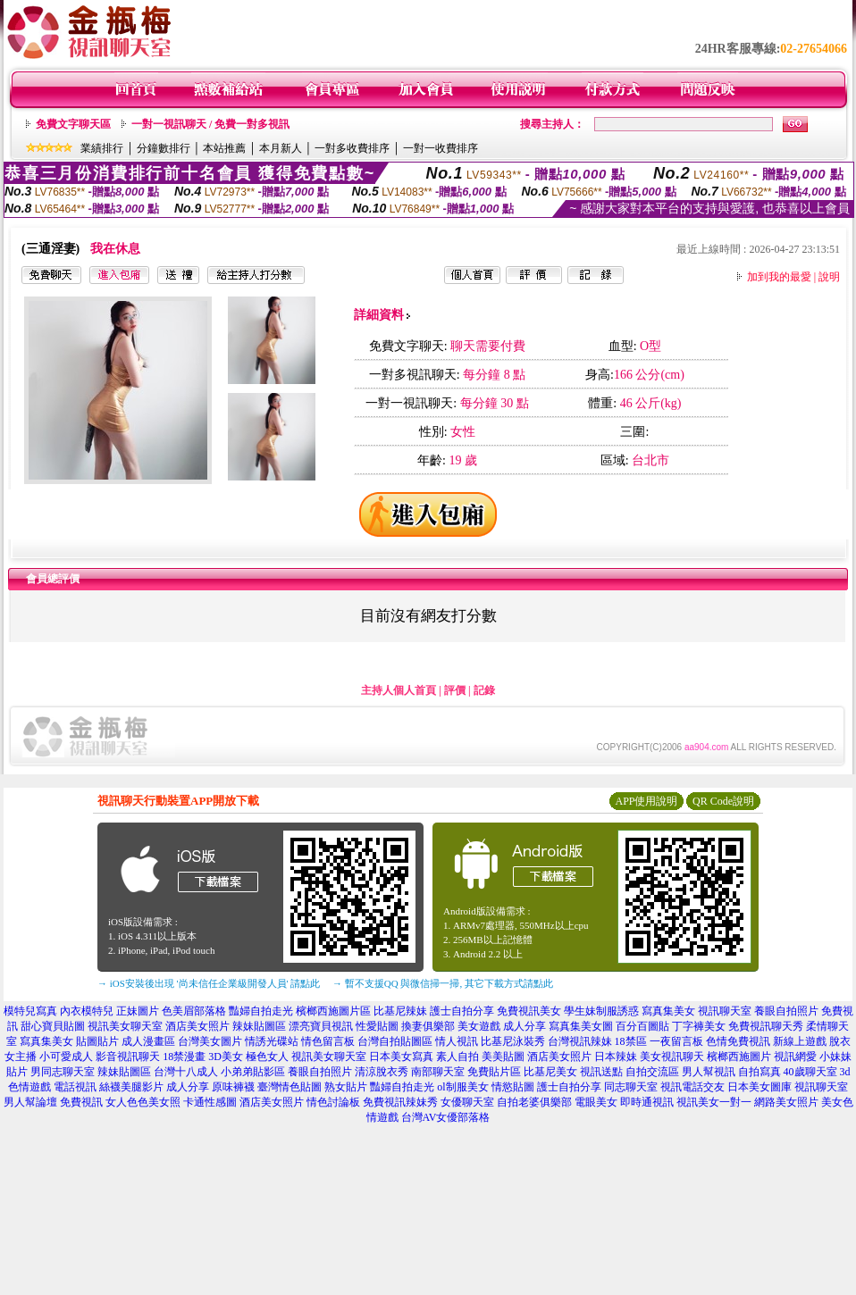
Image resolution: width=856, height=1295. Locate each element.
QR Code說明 (723, 801)
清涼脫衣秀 (381, 1071)
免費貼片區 (494, 1071)
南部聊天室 (438, 1071)
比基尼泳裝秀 (513, 1041)
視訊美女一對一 (713, 1102)
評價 (455, 690)
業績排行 (101, 148)
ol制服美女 (462, 1087)
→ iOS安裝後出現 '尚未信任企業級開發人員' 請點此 (208, 983)
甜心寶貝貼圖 (53, 1026)
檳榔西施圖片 (739, 1056)
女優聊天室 (467, 1102)
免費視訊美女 (529, 1011)
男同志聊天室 (62, 1071)
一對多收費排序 (352, 148)
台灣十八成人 (186, 1071)
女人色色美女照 (142, 1102)
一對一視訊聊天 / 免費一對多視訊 (210, 124)
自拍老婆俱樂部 (534, 1102)
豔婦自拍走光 (261, 1011)
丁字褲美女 (699, 1026)
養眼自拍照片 (786, 1011)
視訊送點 (601, 1071)
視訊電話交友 (692, 1087)
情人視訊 (456, 1041)
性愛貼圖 (377, 1026)
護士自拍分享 (462, 1011)
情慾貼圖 (512, 1087)
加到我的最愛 (779, 277)
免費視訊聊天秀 (765, 1026)
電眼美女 (596, 1102)
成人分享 (524, 1026)
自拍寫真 (759, 1071)
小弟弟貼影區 (253, 1071)
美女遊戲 (478, 1026)
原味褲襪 (233, 1087)
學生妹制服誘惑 (601, 1011)
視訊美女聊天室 (125, 1026)
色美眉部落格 (194, 1011)
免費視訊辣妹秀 (400, 1102)
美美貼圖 (503, 1056)
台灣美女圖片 (210, 1041)
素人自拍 (457, 1056)
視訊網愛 (795, 1056)
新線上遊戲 (800, 1041)
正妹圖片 (137, 1011)
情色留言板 (328, 1041)
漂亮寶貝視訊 (321, 1026)
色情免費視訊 (738, 1041)
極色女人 (267, 1056)
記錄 (484, 690)
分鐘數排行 (163, 148)
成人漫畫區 (148, 1041)
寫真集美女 (668, 1011)
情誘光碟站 (271, 1041)
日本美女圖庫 (759, 1087)
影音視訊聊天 (128, 1056)
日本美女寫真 (401, 1056)
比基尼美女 (550, 1071)
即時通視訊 (647, 1102)
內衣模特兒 (86, 1011)
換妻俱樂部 (428, 1026)
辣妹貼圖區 (259, 1026)
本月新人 (280, 148)
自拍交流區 (652, 1071)
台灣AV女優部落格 (446, 1117)
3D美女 (225, 1056)
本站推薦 (224, 148)
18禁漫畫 (184, 1056)
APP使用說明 (646, 801)
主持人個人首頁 (398, 690)
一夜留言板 (676, 1041)
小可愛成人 (66, 1056)
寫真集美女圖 (581, 1026)
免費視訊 (81, 1102)
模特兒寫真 (30, 1011)
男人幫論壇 (30, 1102)
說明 (829, 277)
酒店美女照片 (197, 1026)
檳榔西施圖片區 (333, 1011)
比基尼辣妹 (400, 1011)
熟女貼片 (345, 1087)
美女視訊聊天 (672, 1056)
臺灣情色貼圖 (289, 1087)
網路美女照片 (786, 1102)
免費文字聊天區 (73, 124)
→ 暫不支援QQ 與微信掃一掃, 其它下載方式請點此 (442, 983)
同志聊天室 (631, 1087)
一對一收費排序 (440, 148)
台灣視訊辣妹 (580, 1041)
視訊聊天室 (724, 1011)
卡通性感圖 (210, 1102)
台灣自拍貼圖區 (394, 1041)
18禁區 (631, 1041)
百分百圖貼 (642, 1026)
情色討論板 (333, 1102)
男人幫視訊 (708, 1071)
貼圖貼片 (97, 1041)
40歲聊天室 (810, 1071)
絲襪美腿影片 (131, 1087)
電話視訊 (75, 1087)
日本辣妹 (615, 1056)
